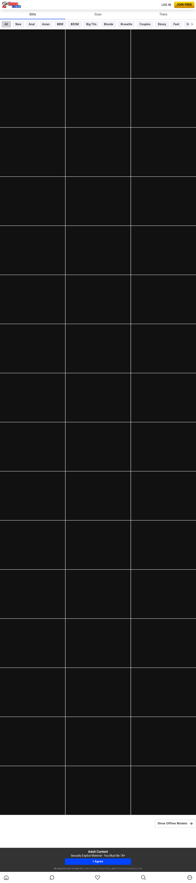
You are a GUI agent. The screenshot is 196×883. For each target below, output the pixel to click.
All (6, 24)
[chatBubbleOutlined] (52, 877)
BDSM (75, 24)
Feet (176, 24)
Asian (46, 24)
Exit (140, 868)
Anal (32, 24)
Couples (145, 24)
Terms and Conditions (126, 868)
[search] (143, 877)
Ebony (162, 24)
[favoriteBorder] (98, 878)
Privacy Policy (104, 868)
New (18, 24)
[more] (189, 877)
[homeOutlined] (6, 877)
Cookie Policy (89, 868)
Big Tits (91, 24)
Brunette (126, 24)
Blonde (108, 24)
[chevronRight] (192, 24)
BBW (60, 24)
